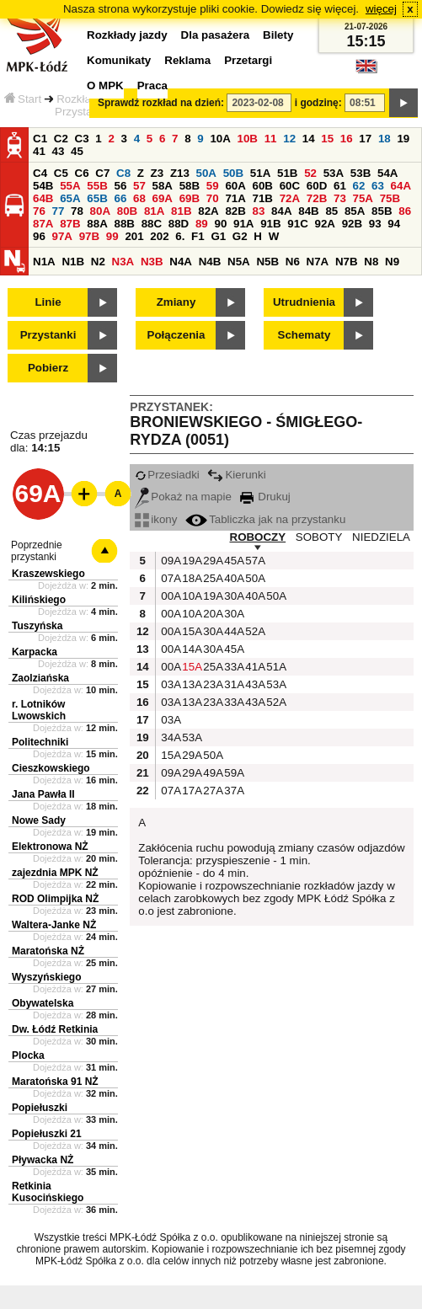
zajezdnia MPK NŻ (55, 873)
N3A (123, 261)
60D (317, 185)
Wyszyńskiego (46, 977)
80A (100, 211)
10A (220, 138)
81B (181, 211)
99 (112, 236)
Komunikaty (119, 60)
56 (120, 185)
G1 (218, 236)
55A (70, 185)
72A (290, 198)
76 (39, 211)
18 (384, 138)
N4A (180, 261)
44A (232, 631)
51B (287, 173)
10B (248, 138)
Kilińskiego (39, 600)
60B (263, 185)
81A (154, 211)
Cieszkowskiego (51, 768)
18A (190, 578)
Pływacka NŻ (42, 1160)
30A (232, 596)
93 (375, 223)
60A (235, 185)
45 (77, 151)
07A (169, 578)
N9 (392, 261)
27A (211, 790)
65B (97, 198)
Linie (48, 302)
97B (89, 236)
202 (159, 236)
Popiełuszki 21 (47, 1134)
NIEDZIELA (381, 537)
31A (232, 684)
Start (22, 99)
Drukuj (265, 496)
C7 (102, 173)
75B (390, 198)
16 (346, 138)
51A (260, 173)
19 (403, 138)
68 (139, 198)
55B (97, 185)
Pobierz (48, 367)
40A (232, 578)
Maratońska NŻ (48, 951)
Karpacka (34, 652)
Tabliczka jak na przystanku (265, 519)
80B (127, 211)
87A (43, 223)
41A (253, 666)
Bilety (278, 35)
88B (124, 223)
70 (212, 198)
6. (179, 236)
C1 (40, 138)
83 (259, 211)
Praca (152, 85)
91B (270, 223)
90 (220, 223)
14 (308, 138)
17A (190, 790)
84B (308, 211)
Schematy (304, 335)
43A (253, 684)
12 (289, 138)
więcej (381, 9)
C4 (40, 173)
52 (310, 173)
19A (190, 560)
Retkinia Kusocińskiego (47, 1192)
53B (360, 173)
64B (43, 198)
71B (263, 198)
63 (377, 185)
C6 (82, 173)
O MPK (105, 85)
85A (355, 211)
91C (297, 223)
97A (62, 236)
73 (340, 198)
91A (243, 223)
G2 (240, 236)
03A (169, 684)
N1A (44, 261)
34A (169, 737)
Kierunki (236, 474)
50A (206, 173)
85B (381, 211)
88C (152, 223)
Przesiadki (167, 474)
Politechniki (40, 742)
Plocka (28, 1055)
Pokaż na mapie (183, 496)
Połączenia (176, 335)
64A (401, 185)
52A (253, 631)
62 (359, 185)
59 (212, 185)
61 (340, 185)
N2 (98, 261)
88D (178, 223)
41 (39, 151)
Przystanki (48, 335)
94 (393, 223)
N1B (72, 261)
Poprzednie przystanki (36, 551)
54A (387, 173)
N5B (267, 261)
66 (120, 198)
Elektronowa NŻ (50, 846)
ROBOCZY (258, 537)
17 (365, 138)
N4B (210, 261)
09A (169, 560)
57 (139, 185)
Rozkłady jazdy (127, 35)
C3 (82, 138)
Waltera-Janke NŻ (54, 925)
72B (317, 198)
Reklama (187, 60)
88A (97, 223)
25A (211, 578)
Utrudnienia (304, 302)
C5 (61, 173)
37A (232, 790)
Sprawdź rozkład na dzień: (161, 103)
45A (232, 560)
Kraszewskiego (48, 574)
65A (70, 198)
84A (281, 211)
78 (77, 211)
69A (162, 198)
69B (189, 198)
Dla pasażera (215, 35)
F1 (198, 236)
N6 (293, 261)
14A (190, 649)
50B (233, 173)
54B (43, 185)
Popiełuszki (39, 1108)
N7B (346, 261)
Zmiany (176, 302)
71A (235, 198)
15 (327, 138)
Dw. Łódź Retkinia (55, 1029)
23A (211, 684)
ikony (156, 519)
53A (333, 173)
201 (134, 236)
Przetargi (248, 60)
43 (58, 151)
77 (58, 211)
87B (70, 223)
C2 (61, 138)
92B (352, 223)
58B (189, 185)
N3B (152, 261)
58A (162, 185)
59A (232, 773)
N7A (318, 261)
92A (324, 223)
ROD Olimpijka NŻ (55, 899)
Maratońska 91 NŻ (55, 1081)
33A (232, 666)
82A (208, 211)
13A (190, 684)
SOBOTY (319, 537)
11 (270, 138)
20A (211, 613)
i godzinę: (318, 103)
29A (211, 560)
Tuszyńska (37, 626)
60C (290, 185)
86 (404, 211)
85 (331, 211)
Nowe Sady (39, 820)
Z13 (180, 173)
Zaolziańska (40, 678)
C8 (123, 173)
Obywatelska (42, 1003)
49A (211, 773)
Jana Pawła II (43, 794)
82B (235, 211)
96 (39, 236)
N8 (371, 261)
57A (253, 560)
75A (363, 198)
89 (201, 223)
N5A (238, 261)
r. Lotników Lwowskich (39, 710)
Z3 (157, 173)
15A (190, 631)
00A (169, 596)
